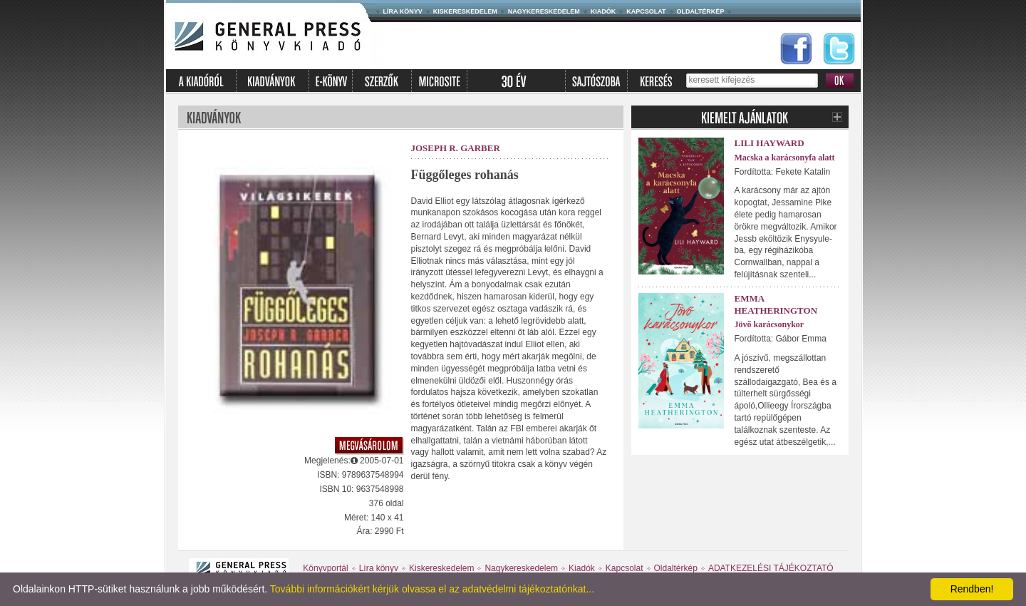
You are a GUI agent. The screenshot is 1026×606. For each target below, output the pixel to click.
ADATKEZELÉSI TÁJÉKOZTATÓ (771, 568)
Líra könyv (403, 11)
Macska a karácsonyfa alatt (785, 158)
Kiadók (603, 11)
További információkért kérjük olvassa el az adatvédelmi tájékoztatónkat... (432, 589)
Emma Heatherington (776, 304)
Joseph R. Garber (455, 148)
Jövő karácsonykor (769, 324)
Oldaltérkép (701, 11)
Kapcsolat (645, 11)
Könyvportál (325, 568)
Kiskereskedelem (465, 11)
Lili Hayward (769, 143)
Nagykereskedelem (544, 11)
